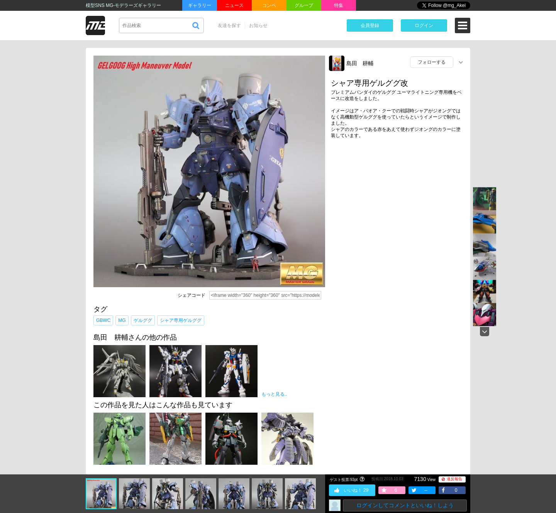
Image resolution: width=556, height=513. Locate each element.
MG (121, 320)
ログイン (424, 25)
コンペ (269, 5)
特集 (338, 5)
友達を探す (229, 25)
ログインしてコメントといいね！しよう (405, 505)
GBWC (103, 320)
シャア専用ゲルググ (181, 320)
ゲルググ (143, 320)
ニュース (234, 5)
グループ (304, 5)
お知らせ (258, 25)
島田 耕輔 (359, 63)
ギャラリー (199, 5)
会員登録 (370, 25)
